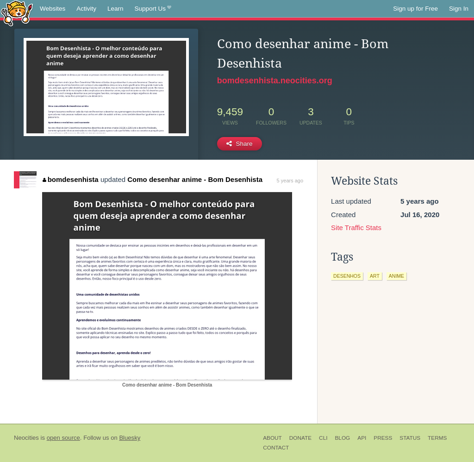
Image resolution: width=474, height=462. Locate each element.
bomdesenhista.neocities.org (274, 80)
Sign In (458, 8)
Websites (52, 8)
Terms (437, 438)
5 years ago (290, 180)
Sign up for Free (415, 8)
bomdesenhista (71, 179)
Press (383, 438)
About (272, 438)
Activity (86, 8)
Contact (276, 447)
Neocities (26, 437)
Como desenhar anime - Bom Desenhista (194, 179)
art (375, 276)
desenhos (347, 276)
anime (396, 276)
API (361, 438)
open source (63, 437)
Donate (300, 438)
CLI (323, 438)
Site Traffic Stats (356, 227)
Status (409, 438)
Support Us (153, 8)
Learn (115, 8)
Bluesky (129, 437)
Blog (342, 438)
